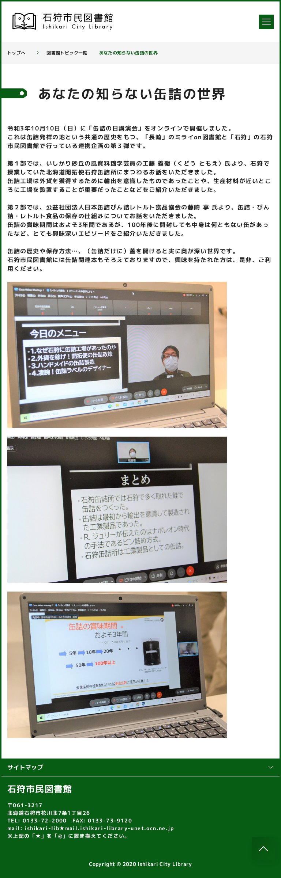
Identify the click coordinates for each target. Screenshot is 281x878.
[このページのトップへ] (263, 848)
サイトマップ (140, 767)
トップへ (16, 53)
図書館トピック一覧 (66, 53)
